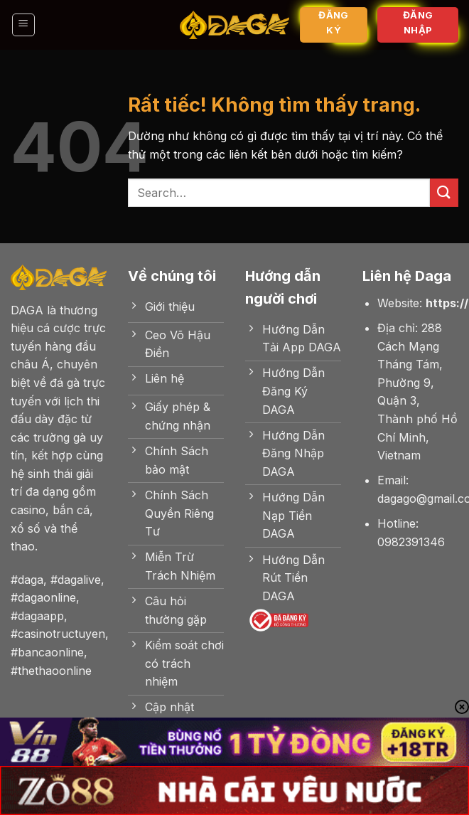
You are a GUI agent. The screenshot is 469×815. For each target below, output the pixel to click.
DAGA (27, 310)
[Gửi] (444, 192)
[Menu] (23, 25)
